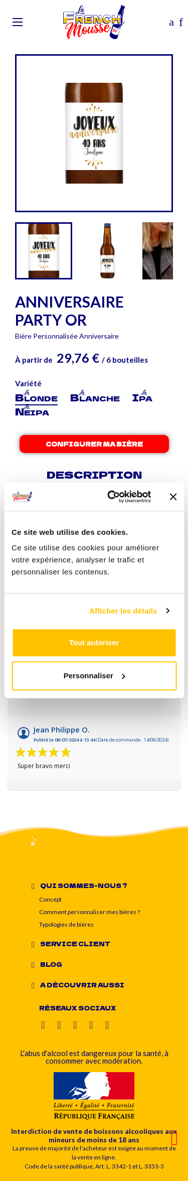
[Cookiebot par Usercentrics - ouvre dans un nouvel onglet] (112, 496)
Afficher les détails (123, 611)
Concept (50, 899)
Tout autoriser (94, 642)
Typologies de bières (66, 924)
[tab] (103, 885)
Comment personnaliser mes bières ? (89, 912)
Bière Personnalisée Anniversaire (67, 336)
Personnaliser (94, 675)
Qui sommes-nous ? (83, 885)
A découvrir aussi (82, 984)
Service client (75, 943)
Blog (51, 964)
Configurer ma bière (94, 443)
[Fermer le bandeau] (172, 496)
